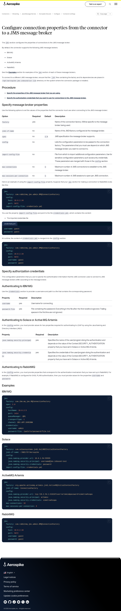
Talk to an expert (95, 4)
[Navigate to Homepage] (12, 4)
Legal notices (10, 577)
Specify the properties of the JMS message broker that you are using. (33, 93)
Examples (13, 72)
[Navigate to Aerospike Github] (9, 602)
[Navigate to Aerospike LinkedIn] (27, 602)
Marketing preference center (17, 591)
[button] (110, 4)
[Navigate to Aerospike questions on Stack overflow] (14, 602)
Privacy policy (10, 581)
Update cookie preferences (16, 595)
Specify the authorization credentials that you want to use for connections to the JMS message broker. (46, 98)
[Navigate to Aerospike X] (23, 602)
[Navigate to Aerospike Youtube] (18, 602)
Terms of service (11, 586)
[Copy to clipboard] (109, 191)
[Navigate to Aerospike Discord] (5, 602)
